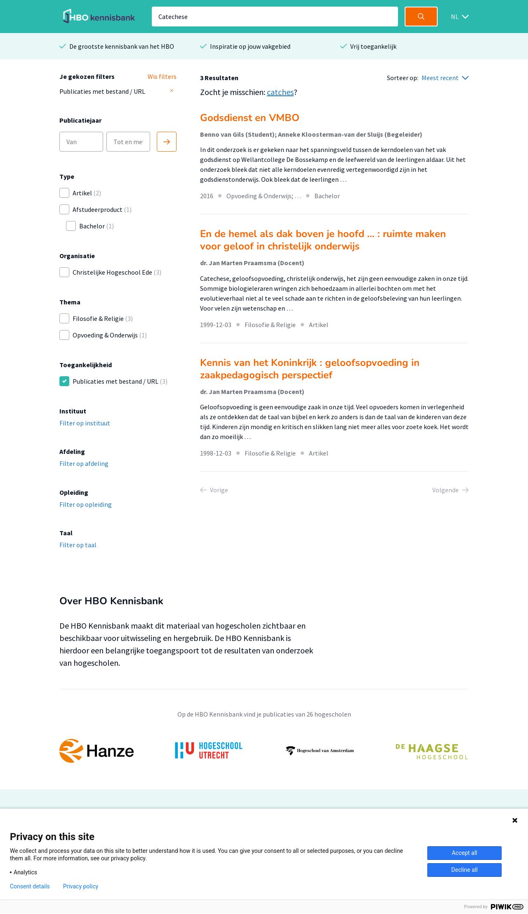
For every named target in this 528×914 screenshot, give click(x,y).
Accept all (464, 853)
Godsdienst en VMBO (249, 117)
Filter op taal (78, 544)
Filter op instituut (84, 423)
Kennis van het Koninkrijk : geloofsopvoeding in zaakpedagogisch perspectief (310, 369)
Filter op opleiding (85, 504)
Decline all (464, 870)
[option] (264, 750)
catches (280, 92)
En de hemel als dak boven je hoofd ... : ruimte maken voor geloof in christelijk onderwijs (323, 240)
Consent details (30, 886)
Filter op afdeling (83, 463)
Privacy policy (80, 886)
